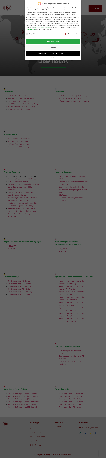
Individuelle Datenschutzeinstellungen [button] (53, 53)
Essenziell (30, 34)
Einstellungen (30, 29)
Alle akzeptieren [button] (53, 41)
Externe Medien (72, 34)
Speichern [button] (53, 47)
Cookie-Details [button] (53, 58)
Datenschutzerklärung (42, 27)
